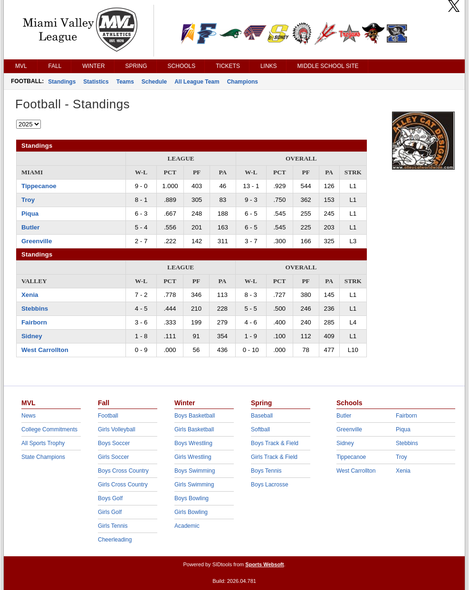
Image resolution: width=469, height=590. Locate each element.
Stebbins (34, 308)
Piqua (29, 213)
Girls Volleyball (116, 429)
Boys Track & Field (274, 443)
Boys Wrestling (193, 443)
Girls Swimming (194, 484)
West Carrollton (44, 349)
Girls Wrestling (192, 457)
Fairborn (34, 322)
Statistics (95, 81)
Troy (28, 199)
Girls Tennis (112, 526)
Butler (30, 227)
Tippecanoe (39, 186)
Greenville (36, 241)
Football (108, 415)
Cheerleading (115, 539)
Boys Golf (110, 498)
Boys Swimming (194, 470)
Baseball (262, 415)
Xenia (29, 294)
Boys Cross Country (123, 470)
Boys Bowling (191, 498)
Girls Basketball (194, 429)
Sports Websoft (264, 564)
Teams (125, 81)
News (28, 415)
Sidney (31, 336)
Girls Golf (110, 512)
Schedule (154, 81)
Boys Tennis (266, 470)
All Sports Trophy (43, 443)
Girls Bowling (191, 512)
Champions (242, 81)
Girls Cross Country (123, 484)
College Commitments (49, 429)
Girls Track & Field (274, 457)
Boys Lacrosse (269, 484)
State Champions (43, 457)
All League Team (196, 81)
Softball (260, 429)
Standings (62, 81)
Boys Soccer (114, 443)
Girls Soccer (113, 457)
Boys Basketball (194, 415)
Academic (187, 526)
